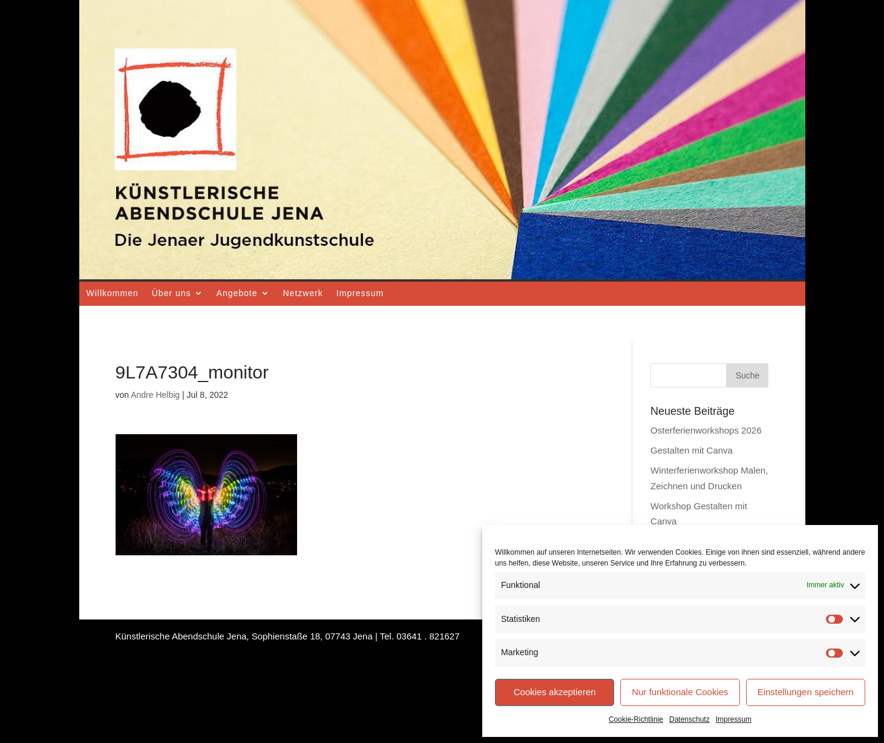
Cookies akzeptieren (555, 692)
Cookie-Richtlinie (636, 719)
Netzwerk (303, 293)
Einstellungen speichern (806, 692)
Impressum (733, 719)
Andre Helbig (155, 395)
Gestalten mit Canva (691, 450)
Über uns (171, 293)
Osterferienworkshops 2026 (705, 430)
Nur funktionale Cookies (680, 692)
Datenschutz (689, 719)
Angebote (237, 293)
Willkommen (113, 293)
